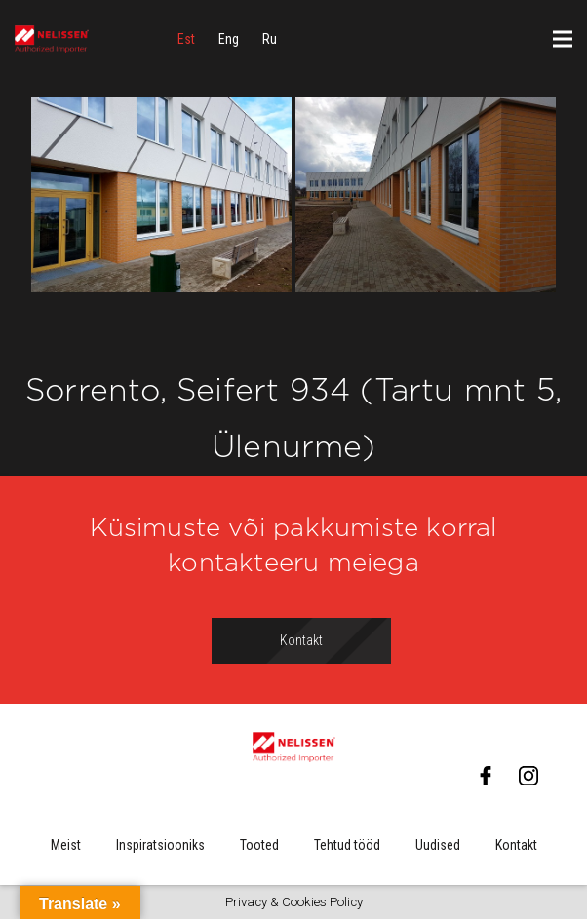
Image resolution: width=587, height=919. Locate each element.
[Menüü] (562, 39)
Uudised (437, 845)
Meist (66, 845)
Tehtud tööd (347, 845)
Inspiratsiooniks (160, 845)
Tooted (259, 845)
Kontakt (516, 845)
